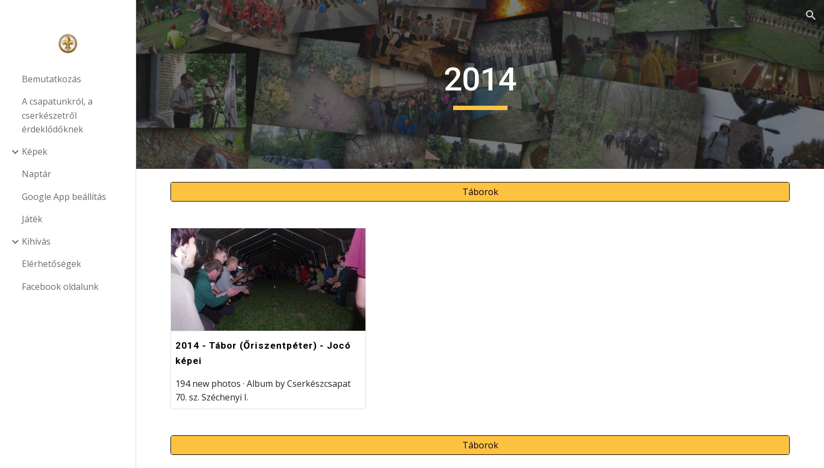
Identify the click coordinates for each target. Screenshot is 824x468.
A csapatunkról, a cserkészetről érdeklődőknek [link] (57, 115)
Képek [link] (34, 151)
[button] (811, 15)
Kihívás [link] (36, 241)
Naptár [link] (36, 174)
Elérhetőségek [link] (51, 264)
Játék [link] (32, 219)
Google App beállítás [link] (64, 197)
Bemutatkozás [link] (51, 79)
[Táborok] (480, 191)
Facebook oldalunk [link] (60, 287)
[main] (480, 84)
